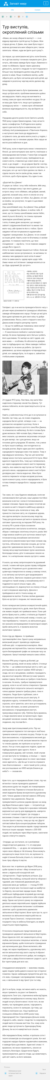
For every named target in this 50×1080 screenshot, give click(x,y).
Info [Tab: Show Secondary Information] (12, 10)
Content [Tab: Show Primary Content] (37, 10)
